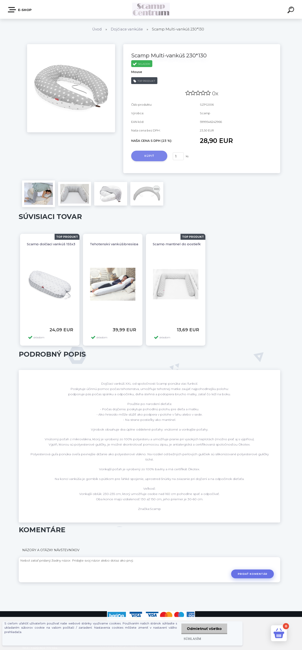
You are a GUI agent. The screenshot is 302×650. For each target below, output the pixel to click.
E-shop (20, 9)
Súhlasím (192, 638)
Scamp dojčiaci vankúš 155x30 (52, 244)
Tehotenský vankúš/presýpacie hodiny (122, 244)
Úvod (97, 29)
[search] (291, 11)
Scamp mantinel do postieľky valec (182, 244)
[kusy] (178, 156)
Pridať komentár (252, 573)
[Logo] (151, 9)
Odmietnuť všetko (204, 629)
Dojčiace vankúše (127, 29)
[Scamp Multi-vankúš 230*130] (71, 46)
